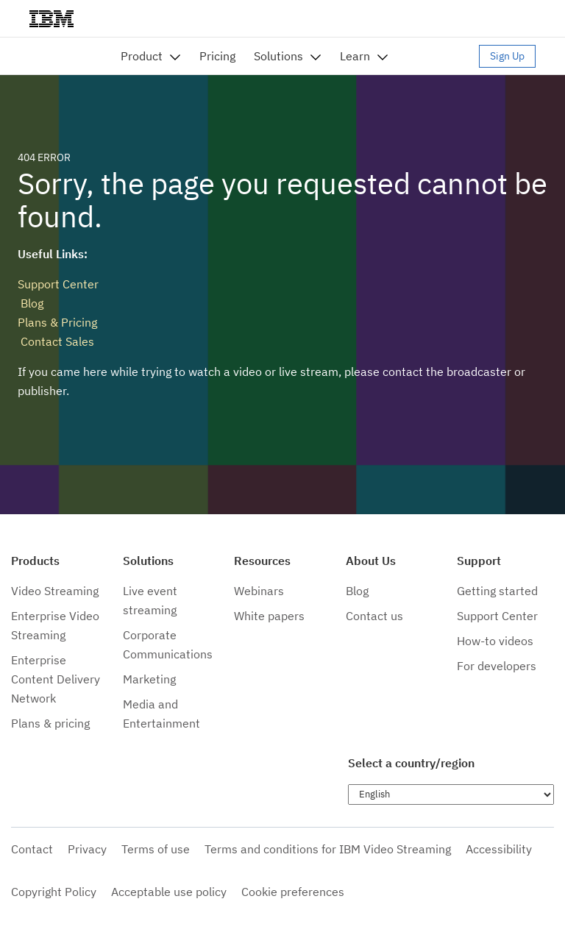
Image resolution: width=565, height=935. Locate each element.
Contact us (374, 615)
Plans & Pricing (57, 322)
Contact (32, 849)
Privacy (87, 849)
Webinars (259, 590)
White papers (269, 615)
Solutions (278, 56)
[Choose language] (451, 794)
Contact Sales (56, 341)
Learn (355, 56)
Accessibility (499, 849)
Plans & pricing (50, 723)
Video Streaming (55, 590)
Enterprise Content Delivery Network (55, 679)
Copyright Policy (53, 891)
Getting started (497, 590)
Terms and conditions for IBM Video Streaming (328, 849)
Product (142, 56)
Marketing (149, 679)
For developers (496, 665)
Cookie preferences (292, 891)
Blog (30, 303)
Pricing (217, 56)
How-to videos (495, 640)
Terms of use (155, 849)
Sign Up (507, 56)
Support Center (58, 284)
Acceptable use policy (169, 891)
